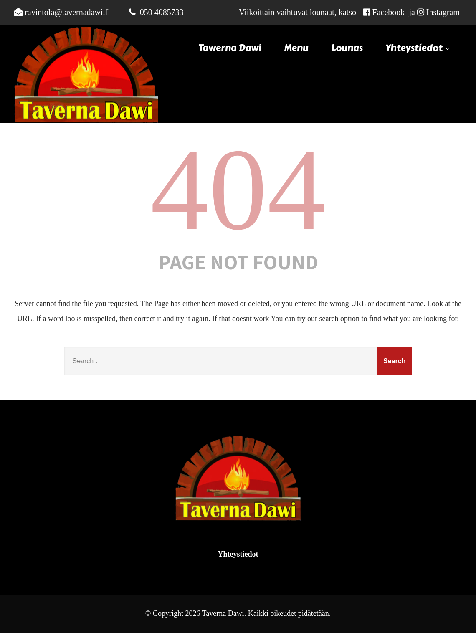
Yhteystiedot (418, 48)
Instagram (443, 12)
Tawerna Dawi (229, 48)
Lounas (347, 48)
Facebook (388, 12)
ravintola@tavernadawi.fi (67, 12)
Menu (296, 48)
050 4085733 (162, 12)
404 (238, 189)
